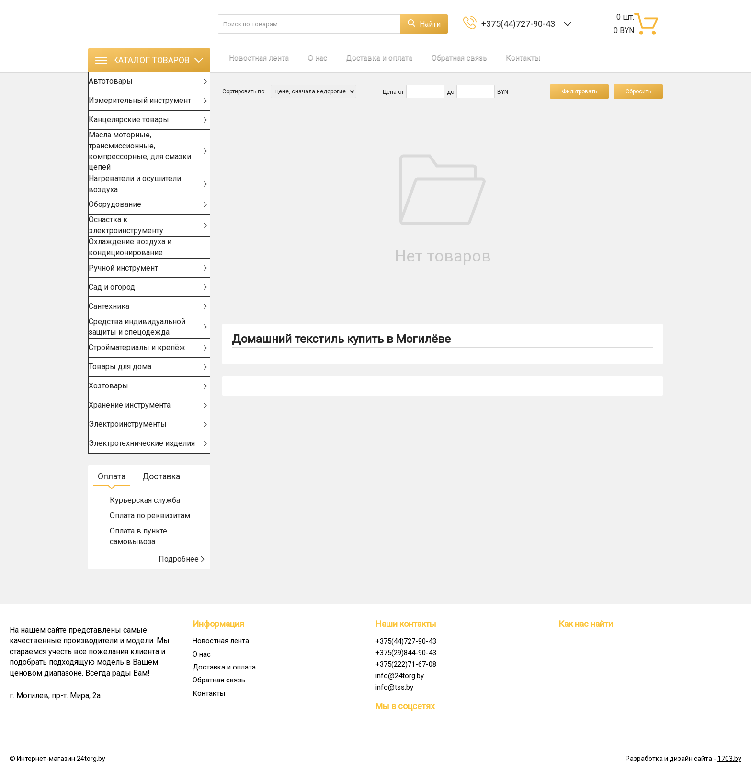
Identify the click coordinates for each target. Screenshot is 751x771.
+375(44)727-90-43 (520, 24)
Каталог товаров (149, 60)
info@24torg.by (400, 675)
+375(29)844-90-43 (406, 652)
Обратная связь (431, 60)
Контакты (488, 60)
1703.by (729, 759)
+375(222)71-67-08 (406, 664)
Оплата (111, 499)
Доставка (161, 499)
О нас (303, 60)
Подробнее (182, 582)
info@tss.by (394, 687)
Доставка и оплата (358, 60)
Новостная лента (252, 60)
